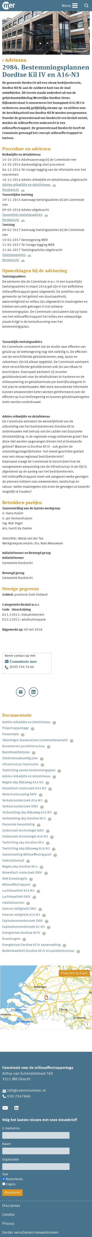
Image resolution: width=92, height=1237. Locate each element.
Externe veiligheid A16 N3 (21, 915)
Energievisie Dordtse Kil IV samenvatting (31, 945)
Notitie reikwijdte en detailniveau (26, 722)
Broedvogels (11, 939)
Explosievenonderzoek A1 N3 (23, 927)
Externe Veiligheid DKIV (19, 909)
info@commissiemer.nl (26, 1091)
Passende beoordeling (18, 824)
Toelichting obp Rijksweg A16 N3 (26, 848)
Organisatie (10, 1159)
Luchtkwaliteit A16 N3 (18, 891)
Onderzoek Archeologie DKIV (23, 830)
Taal (5, 1174)
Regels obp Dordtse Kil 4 (20, 867)
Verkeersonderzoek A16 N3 (22, 800)
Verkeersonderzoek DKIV (20, 806)
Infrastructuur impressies (20, 764)
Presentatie (10, 734)
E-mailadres (11, 1128)
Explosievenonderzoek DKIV (22, 921)
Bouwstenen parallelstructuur (23, 746)
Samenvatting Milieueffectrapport (26, 854)
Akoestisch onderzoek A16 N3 (24, 788)
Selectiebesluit (13, 860)
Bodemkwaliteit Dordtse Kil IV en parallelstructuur (38, 951)
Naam (6, 1144)
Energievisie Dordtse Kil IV (21, 933)
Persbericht (10, 190)
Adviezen (15, 60)
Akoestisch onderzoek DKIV (22, 873)
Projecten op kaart (74, 973)
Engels (10, 1184)
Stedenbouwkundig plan (20, 758)
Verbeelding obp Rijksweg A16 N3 (27, 812)
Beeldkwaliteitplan (16, 752)
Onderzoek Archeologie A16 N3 (25, 836)
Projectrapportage (15, 728)
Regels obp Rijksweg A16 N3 (23, 782)
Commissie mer (23, 662)
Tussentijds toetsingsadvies (22, 215)
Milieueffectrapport (16, 885)
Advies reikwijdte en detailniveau (26, 185)
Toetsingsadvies (14, 255)
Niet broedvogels (14, 879)
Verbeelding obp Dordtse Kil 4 (24, 818)
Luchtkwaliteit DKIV (16, 897)
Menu (66, 6)
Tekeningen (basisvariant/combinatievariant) (35, 740)
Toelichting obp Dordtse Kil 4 (23, 842)
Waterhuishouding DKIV (19, 794)
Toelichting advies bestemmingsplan (28, 770)
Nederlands (14, 1179)
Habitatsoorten (13, 903)
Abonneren (12, 1192)
